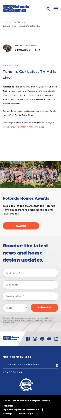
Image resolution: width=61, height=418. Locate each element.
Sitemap (7, 413)
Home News (16, 22)
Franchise (8, 406)
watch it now (26, 127)
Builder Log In (26, 413)
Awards (21, 225)
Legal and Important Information (21, 409)
